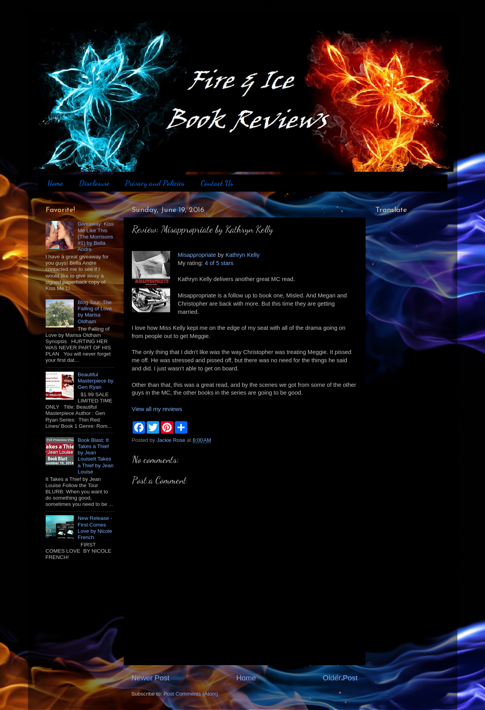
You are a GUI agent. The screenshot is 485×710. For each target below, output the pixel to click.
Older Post (340, 678)
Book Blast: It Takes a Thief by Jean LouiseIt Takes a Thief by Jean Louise (96, 456)
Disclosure (94, 183)
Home (55, 183)
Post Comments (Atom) (190, 694)
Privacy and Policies (155, 183)
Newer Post (150, 678)
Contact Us (217, 183)
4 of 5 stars (219, 263)
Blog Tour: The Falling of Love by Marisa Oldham (95, 311)
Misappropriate (197, 255)
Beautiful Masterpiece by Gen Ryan (96, 381)
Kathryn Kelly (242, 255)
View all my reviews (157, 409)
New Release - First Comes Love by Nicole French (95, 527)
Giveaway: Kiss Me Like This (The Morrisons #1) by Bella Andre (96, 236)
